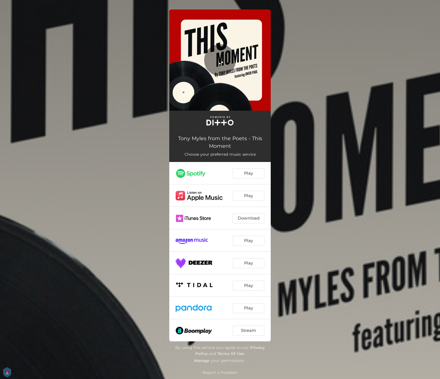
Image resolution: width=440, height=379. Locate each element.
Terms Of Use (230, 353)
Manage (202, 360)
